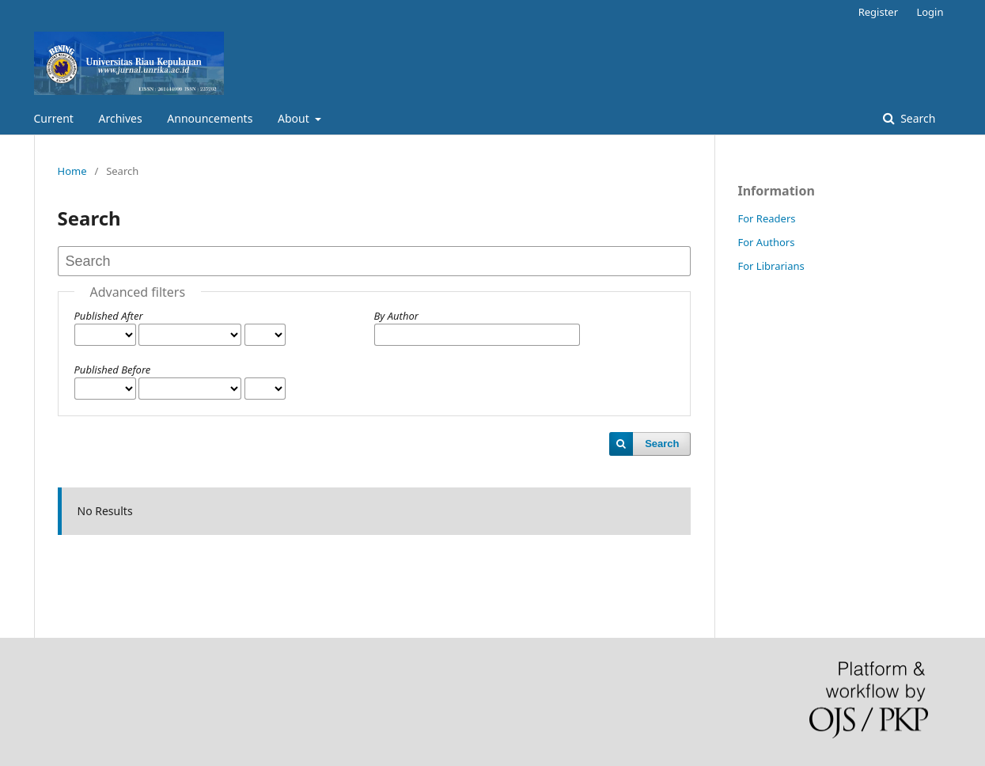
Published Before (112, 369)
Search (917, 118)
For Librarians (771, 266)
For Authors (766, 242)
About (295, 118)
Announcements (209, 118)
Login (929, 12)
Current (54, 118)
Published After (108, 316)
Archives (120, 118)
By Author (396, 316)
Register (878, 12)
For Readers (767, 218)
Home (72, 171)
